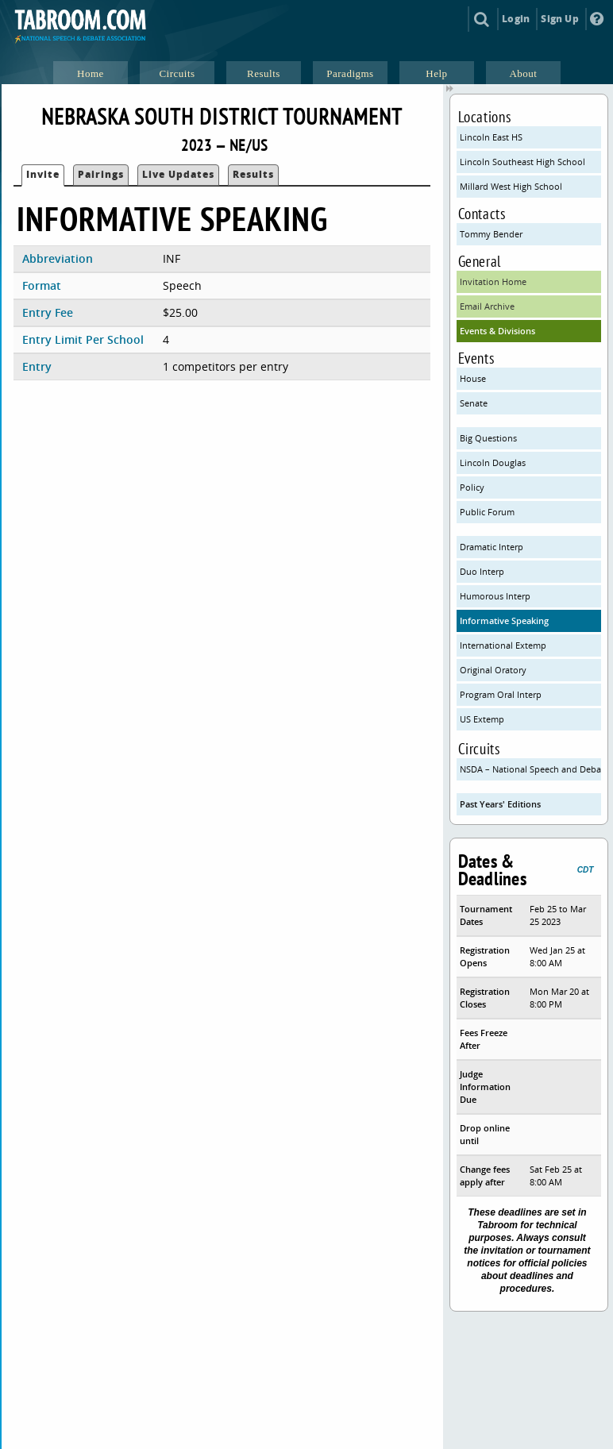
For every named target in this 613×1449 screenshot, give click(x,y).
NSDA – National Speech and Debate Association (531, 769)
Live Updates (178, 174)
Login (516, 18)
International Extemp (503, 645)
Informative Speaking (504, 620)
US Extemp (482, 719)
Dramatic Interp (491, 547)
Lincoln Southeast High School (522, 162)
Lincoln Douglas (493, 462)
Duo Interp (482, 571)
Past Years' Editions (500, 804)
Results (253, 174)
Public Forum (487, 512)
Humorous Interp (495, 596)
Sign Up (559, 18)
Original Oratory (493, 670)
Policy (472, 487)
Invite (43, 174)
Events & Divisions (497, 331)
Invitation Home (493, 281)
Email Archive (487, 306)
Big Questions (488, 438)
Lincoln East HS (491, 137)
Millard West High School (511, 186)
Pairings (101, 174)
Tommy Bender (491, 234)
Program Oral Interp (501, 694)
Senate (474, 403)
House (473, 378)
